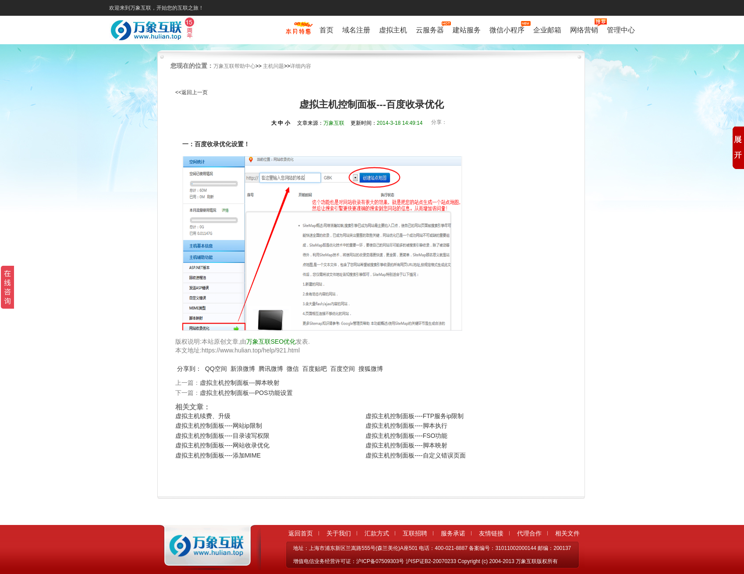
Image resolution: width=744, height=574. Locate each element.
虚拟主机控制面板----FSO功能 (406, 435)
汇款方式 (377, 533)
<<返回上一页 (191, 92)
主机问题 (273, 66)
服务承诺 (453, 533)
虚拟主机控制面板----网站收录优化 (222, 445)
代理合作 (529, 533)
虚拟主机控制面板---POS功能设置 (246, 392)
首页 (326, 30)
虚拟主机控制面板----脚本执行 (406, 425)
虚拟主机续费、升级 (202, 415)
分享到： (189, 368)
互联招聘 (415, 533)
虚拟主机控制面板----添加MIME (218, 455)
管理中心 (621, 30)
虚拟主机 (393, 30)
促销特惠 (298, 32)
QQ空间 (216, 368)
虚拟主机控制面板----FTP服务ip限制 (414, 415)
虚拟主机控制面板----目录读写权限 (222, 435)
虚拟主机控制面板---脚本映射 (240, 382)
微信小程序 (506, 29)
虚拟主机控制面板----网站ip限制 (218, 425)
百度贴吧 (314, 368)
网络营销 (584, 29)
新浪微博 (242, 368)
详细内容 (300, 66)
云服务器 (430, 29)
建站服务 (467, 30)
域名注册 (356, 30)
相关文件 (567, 533)
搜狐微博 (370, 368)
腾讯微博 (271, 368)
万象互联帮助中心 (234, 66)
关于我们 (338, 533)
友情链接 (491, 533)
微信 (293, 368)
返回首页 (300, 533)
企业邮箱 (547, 30)
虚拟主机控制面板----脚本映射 (406, 445)
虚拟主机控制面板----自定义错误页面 (415, 455)
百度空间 (342, 368)
